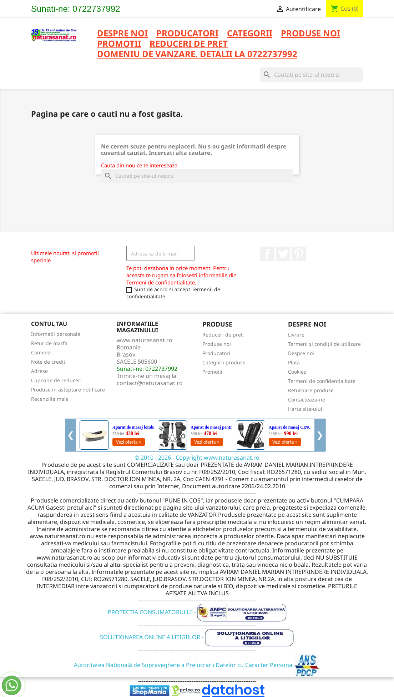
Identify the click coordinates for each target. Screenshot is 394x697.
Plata (294, 362)
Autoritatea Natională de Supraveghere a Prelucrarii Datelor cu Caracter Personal (197, 665)
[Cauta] (311, 74)
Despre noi (122, 34)
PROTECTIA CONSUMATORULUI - (197, 612)
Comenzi (41, 352)
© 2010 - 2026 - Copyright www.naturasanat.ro (197, 457)
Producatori (216, 353)
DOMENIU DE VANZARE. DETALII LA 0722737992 (197, 54)
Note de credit (48, 361)
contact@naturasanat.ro (150, 383)
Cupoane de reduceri (56, 380)
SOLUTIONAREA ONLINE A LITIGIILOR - (197, 637)
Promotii (212, 371)
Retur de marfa (49, 343)
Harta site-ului (305, 408)
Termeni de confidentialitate (321, 381)
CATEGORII (249, 34)
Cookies (297, 371)
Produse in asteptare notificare (68, 389)
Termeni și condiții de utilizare (324, 343)
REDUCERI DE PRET (189, 44)
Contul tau (49, 324)
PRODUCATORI (187, 34)
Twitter (283, 254)
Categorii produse (224, 362)
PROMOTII (119, 44)
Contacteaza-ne (306, 399)
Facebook (267, 254)
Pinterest (299, 254)
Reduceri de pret (222, 334)
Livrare (296, 334)
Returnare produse (311, 390)
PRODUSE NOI (310, 34)
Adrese (39, 371)
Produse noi (216, 343)
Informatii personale (55, 333)
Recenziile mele (50, 398)
